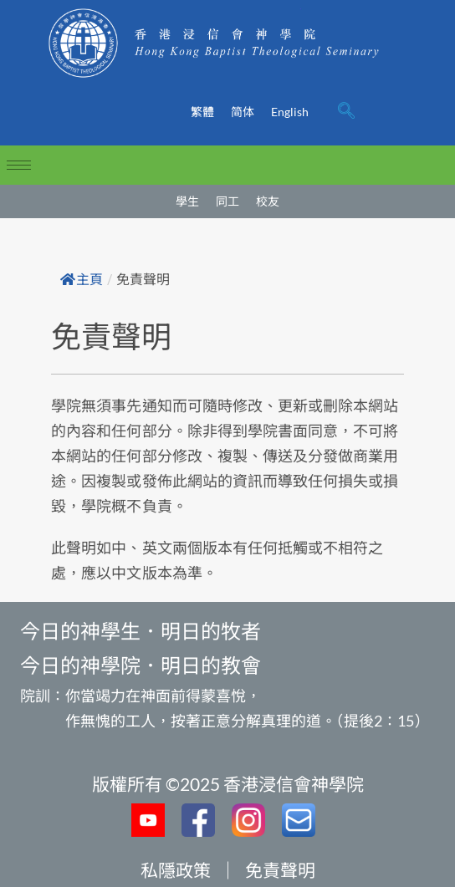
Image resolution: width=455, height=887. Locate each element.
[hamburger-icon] (19, 165)
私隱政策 (176, 869)
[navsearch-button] (346, 112)
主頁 (81, 280)
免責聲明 (280, 869)
